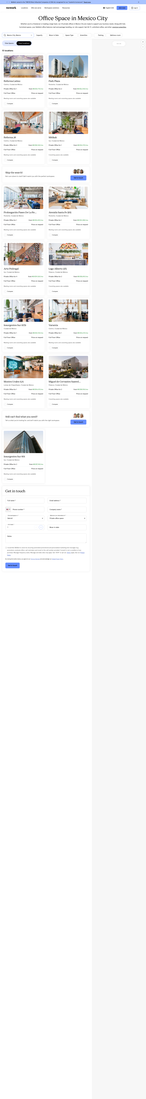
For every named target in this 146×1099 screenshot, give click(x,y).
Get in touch (78, 178)
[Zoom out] (143, 47)
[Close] (138, 2)
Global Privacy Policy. (57, 559)
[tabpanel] (46, 266)
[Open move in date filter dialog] (55, 35)
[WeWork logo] (11, 8)
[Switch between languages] (108, 8)
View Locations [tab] (24, 43)
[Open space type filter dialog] (71, 35)
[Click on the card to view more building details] (23, 81)
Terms (69, 552)
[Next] (9, 2)
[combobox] (8, 509)
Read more (87, 2)
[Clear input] (31, 35)
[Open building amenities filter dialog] (84, 35)
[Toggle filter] (99, 35)
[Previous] (7, 2)
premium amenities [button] (119, 27)
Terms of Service (35, 559)
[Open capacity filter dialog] (40, 35)
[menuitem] (24, 7)
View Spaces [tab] (9, 43)
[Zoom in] (143, 42)
